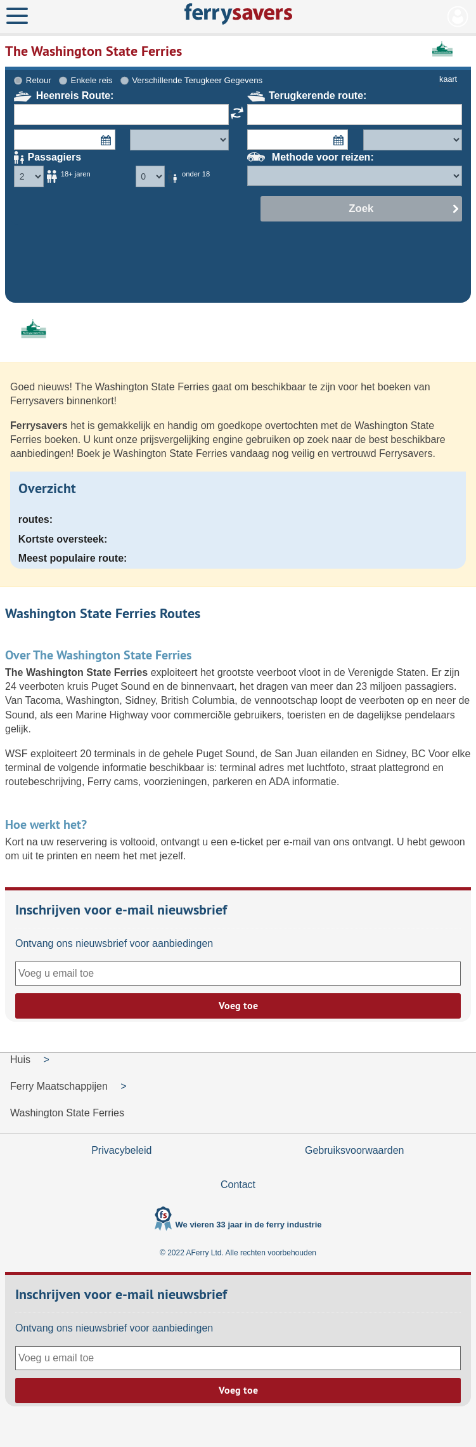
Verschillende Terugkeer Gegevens (197, 80)
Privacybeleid (121, 1150)
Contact (238, 1184)
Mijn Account (457, 16)
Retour (38, 80)
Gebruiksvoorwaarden (354, 1150)
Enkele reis (92, 80)
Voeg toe (238, 1005)
